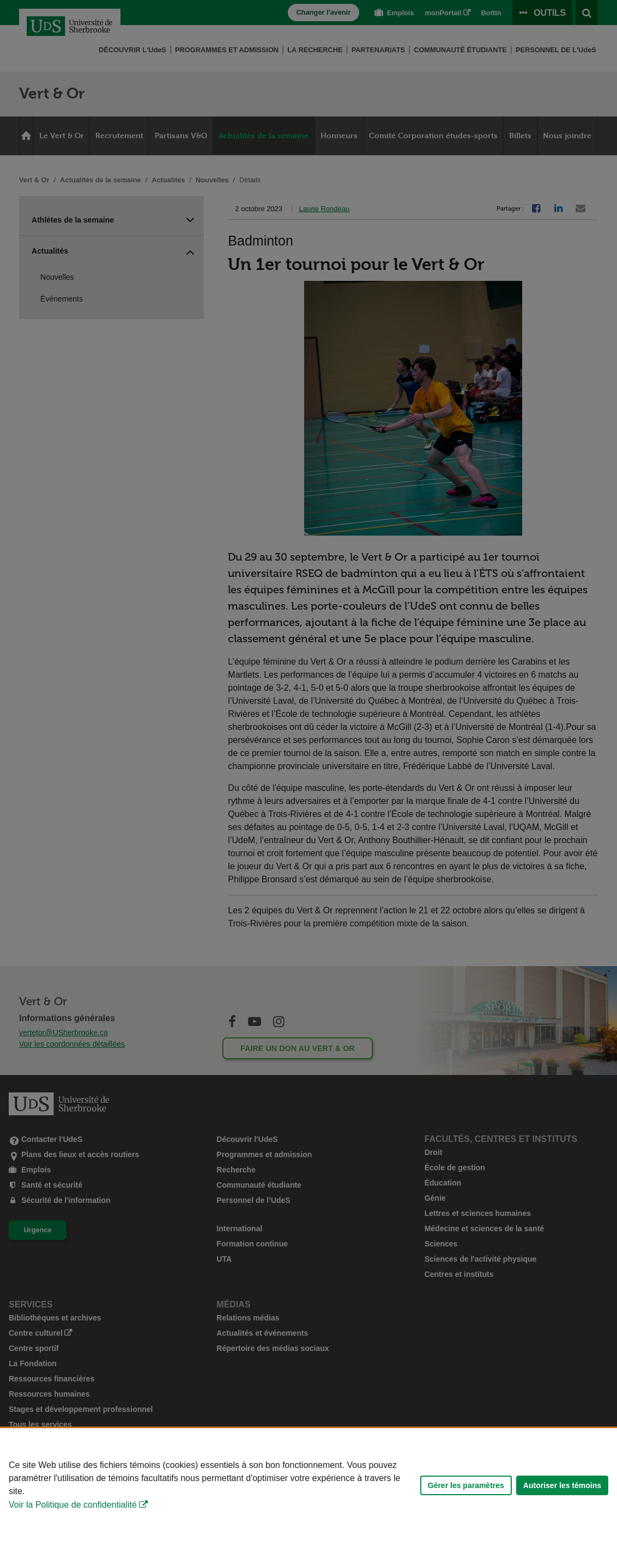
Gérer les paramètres (466, 1485)
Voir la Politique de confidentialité (73, 1504)
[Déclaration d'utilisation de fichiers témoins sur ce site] (308, 1485)
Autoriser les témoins (562, 1485)
